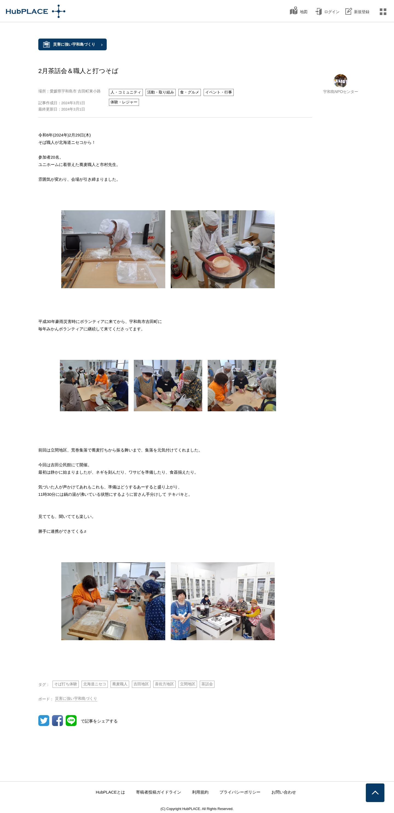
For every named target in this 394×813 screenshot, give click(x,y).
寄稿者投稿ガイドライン (158, 792)
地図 (304, 12)
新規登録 (361, 12)
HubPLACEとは (110, 792)
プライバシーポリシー (239, 792)
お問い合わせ (283, 792)
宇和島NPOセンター (340, 91)
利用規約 (200, 792)
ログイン (332, 12)
